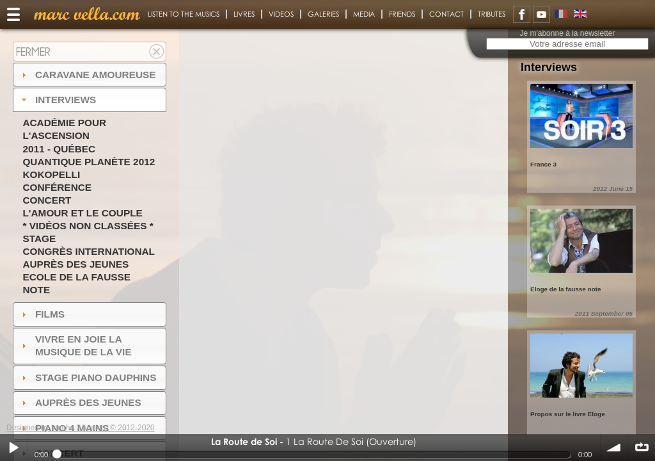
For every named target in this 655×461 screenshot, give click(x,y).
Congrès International (88, 251)
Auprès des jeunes (75, 264)
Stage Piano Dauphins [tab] (88, 377)
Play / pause (13, 447)
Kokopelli (51, 174)
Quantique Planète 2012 (88, 161)
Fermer (33, 51)
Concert (46, 200)
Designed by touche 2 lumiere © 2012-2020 (80, 427)
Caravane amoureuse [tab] (87, 74)
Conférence (56, 187)
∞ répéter (641, 447)
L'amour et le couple (82, 212)
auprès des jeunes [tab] (80, 402)
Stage (39, 238)
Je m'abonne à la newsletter (567, 33)
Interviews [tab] (58, 99)
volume (614, 447)
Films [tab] (42, 314)
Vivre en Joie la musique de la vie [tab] (75, 345)
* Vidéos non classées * (87, 225)
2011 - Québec (58, 148)
